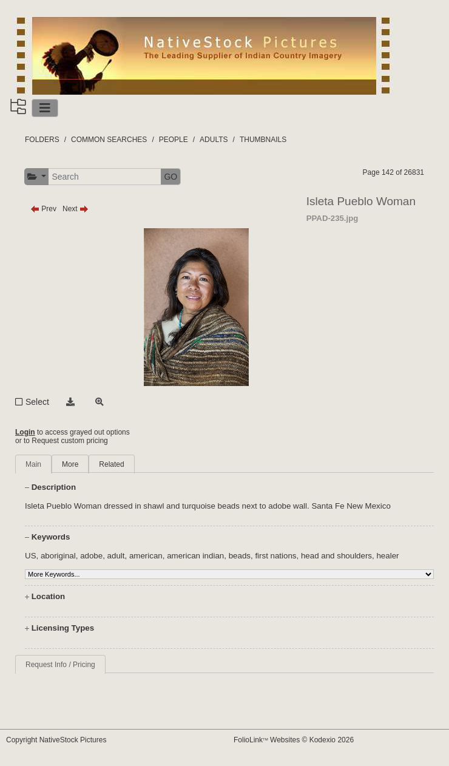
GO (170, 176)
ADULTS (214, 139)
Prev (43, 209)
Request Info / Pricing (60, 664)
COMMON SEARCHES (109, 139)
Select (37, 402)
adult (116, 555)
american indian (195, 555)
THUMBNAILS (263, 139)
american (146, 555)
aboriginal (58, 555)
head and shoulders (336, 555)
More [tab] (70, 464)
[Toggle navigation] (45, 108)
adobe (91, 555)
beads (240, 555)
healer (387, 555)
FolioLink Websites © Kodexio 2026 (294, 740)
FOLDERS (42, 139)
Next (75, 209)
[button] (36, 177)
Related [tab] (111, 464)
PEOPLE (173, 139)
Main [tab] (33, 464)
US (30, 555)
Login (25, 432)
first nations (275, 555)
